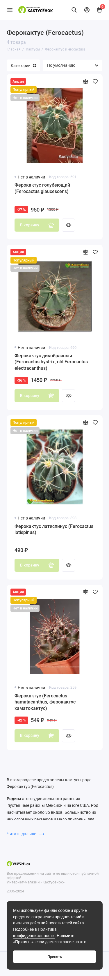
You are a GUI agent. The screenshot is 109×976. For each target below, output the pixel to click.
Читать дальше (25, 833)
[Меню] (10, 10)
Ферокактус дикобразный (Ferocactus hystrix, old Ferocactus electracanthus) (51, 362)
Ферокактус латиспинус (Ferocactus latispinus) (54, 529)
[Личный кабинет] (87, 10)
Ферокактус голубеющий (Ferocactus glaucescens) (42, 188)
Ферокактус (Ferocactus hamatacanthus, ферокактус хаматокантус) (45, 702)
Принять (54, 957)
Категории (23, 65)
